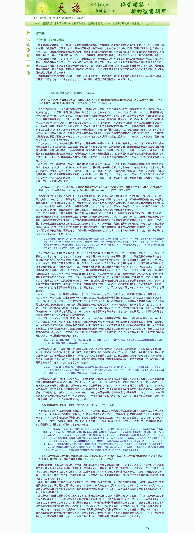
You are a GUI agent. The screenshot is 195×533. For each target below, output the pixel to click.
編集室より (138, 23)
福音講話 (47, 23)
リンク (150, 23)
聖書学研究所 (122, 23)
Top (148, 528)
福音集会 (79, 23)
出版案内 (91, 23)
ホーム (36, 23)
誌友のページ (105, 23)
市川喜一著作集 (62, 23)
